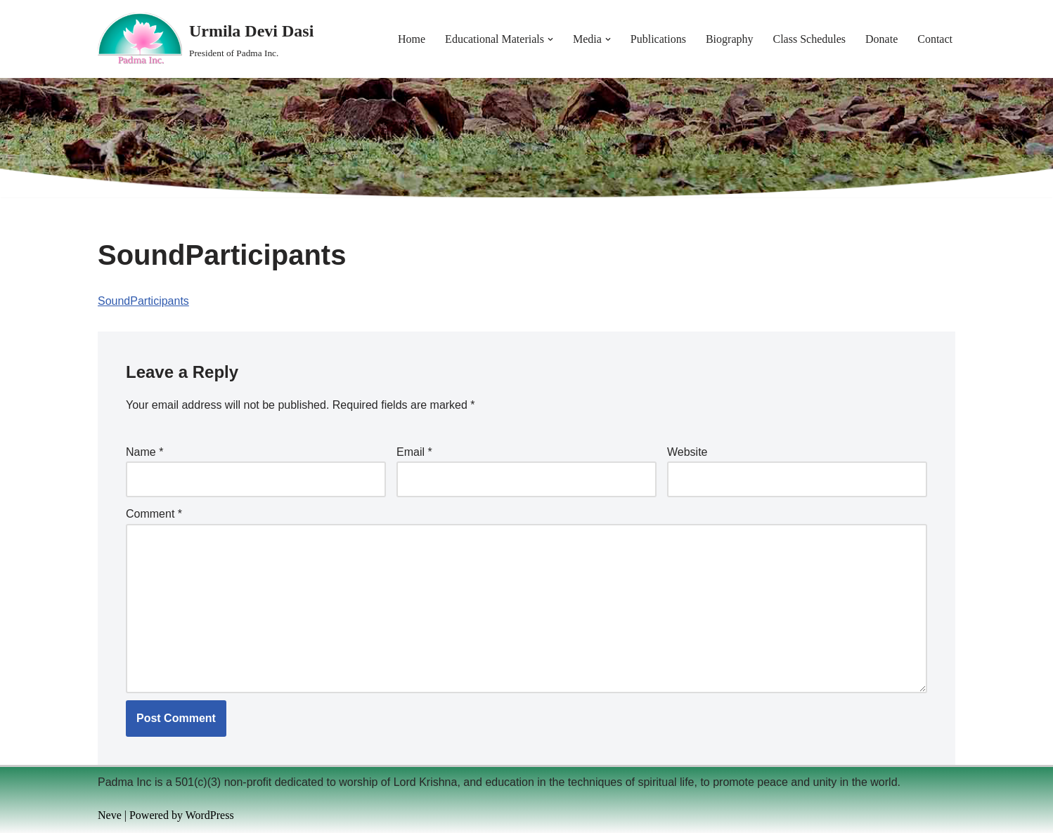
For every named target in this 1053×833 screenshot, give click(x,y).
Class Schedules (809, 39)
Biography (730, 39)
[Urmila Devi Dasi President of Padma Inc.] (206, 39)
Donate (881, 39)
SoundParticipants (143, 301)
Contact (934, 39)
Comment (154, 514)
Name (144, 452)
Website (687, 452)
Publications (658, 39)
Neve (110, 815)
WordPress (210, 815)
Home (411, 39)
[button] (550, 39)
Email (414, 452)
